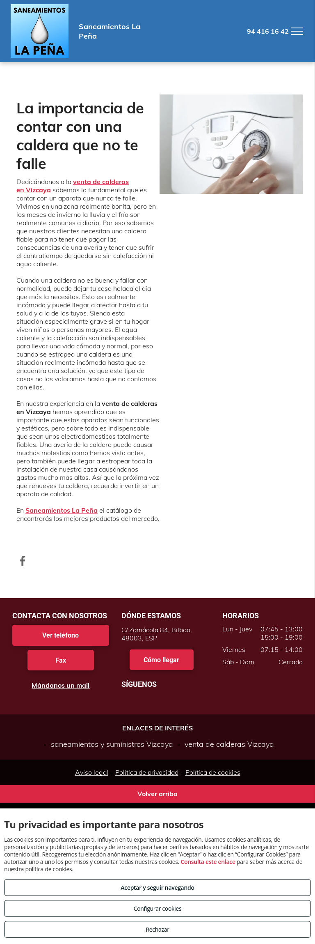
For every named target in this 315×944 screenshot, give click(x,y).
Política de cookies (212, 772)
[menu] (297, 31)
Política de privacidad (146, 772)
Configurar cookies (158, 908)
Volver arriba (157, 794)
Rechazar (157, 929)
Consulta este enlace (207, 862)
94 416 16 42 (268, 31)
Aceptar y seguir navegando (157, 887)
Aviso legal (91, 772)
